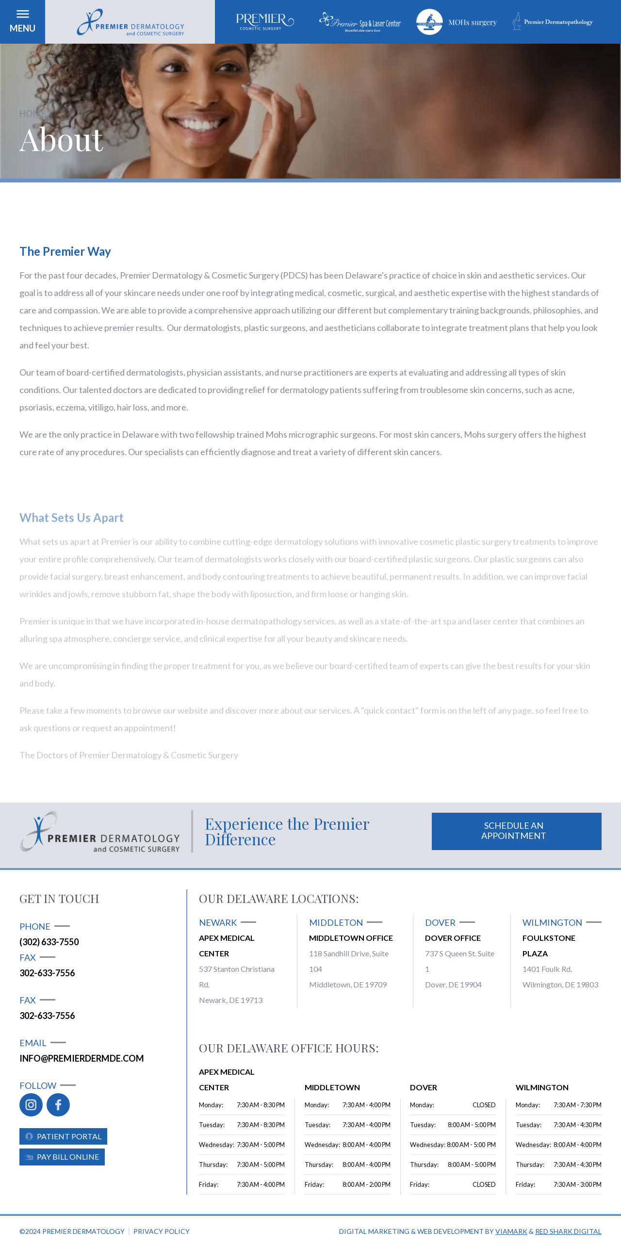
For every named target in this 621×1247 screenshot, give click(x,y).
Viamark (511, 1231)
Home (32, 113)
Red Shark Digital (568, 1231)
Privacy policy (161, 1231)
